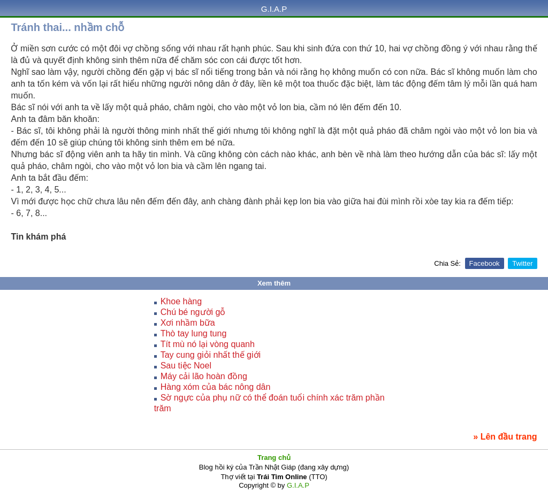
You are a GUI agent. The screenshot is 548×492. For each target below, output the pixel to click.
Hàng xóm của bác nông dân (216, 386)
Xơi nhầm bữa (188, 322)
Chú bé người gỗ (193, 312)
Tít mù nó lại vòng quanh (208, 344)
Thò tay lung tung (194, 333)
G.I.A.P (274, 8)
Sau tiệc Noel (186, 365)
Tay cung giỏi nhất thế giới (211, 354)
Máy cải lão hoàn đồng (204, 376)
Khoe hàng (181, 301)
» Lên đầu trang (505, 436)
